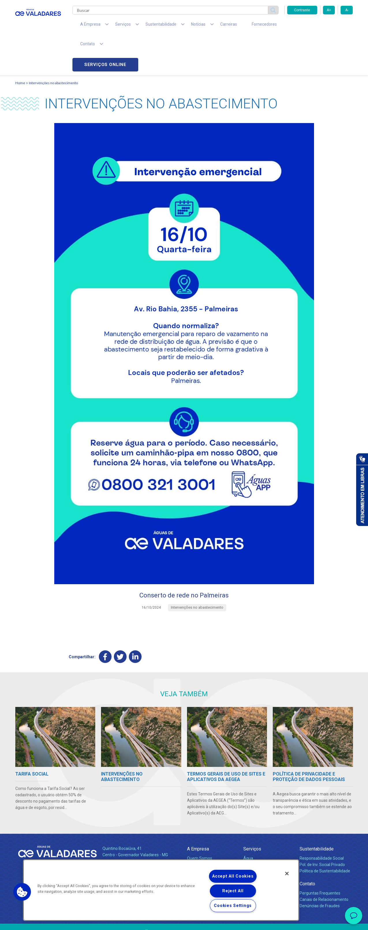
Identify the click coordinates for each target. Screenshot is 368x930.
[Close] (287, 873)
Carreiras (207, 26)
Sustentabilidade (317, 812)
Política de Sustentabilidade (325, 834)
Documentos (255, 846)
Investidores (198, 834)
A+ (329, 10)
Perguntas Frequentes (320, 856)
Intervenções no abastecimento (53, 45)
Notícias (195, 847)
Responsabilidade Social (322, 821)
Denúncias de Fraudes (320, 869)
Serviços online (320, 26)
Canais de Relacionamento (324, 862)
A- (346, 10)
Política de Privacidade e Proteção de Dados (184, 921)
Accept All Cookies (232, 876)
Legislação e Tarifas (261, 834)
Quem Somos (199, 821)
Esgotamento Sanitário (264, 827)
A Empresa (198, 812)
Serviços (252, 812)
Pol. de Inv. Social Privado (322, 827)
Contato (307, 847)
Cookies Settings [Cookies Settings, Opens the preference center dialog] (233, 905)
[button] (22, 892)
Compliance (198, 827)
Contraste (302, 10)
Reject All (232, 891)
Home (20, 45)
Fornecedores (237, 26)
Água (248, 821)
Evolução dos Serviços (263, 840)
